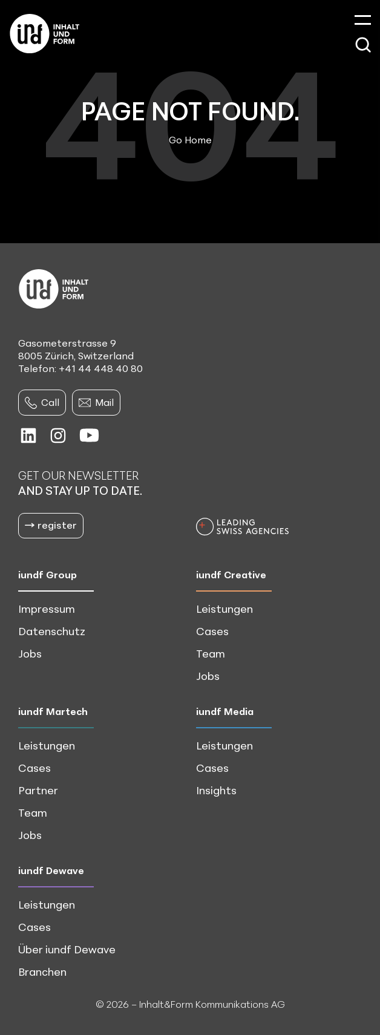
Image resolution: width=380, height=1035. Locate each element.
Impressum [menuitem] (46, 608)
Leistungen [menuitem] (224, 608)
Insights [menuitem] (216, 790)
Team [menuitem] (210, 653)
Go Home (190, 140)
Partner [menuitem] (38, 790)
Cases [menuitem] (212, 631)
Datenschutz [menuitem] (51, 631)
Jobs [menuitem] (30, 653)
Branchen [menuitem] (42, 971)
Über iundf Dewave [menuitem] (67, 949)
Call (42, 402)
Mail (96, 402)
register (51, 525)
